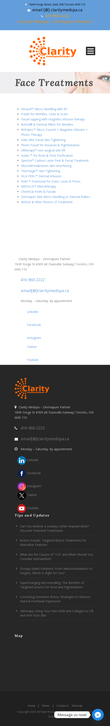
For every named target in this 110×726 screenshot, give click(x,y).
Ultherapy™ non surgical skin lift (43, 150)
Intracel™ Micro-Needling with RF (44, 109)
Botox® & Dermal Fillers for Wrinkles (47, 124)
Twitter (27, 347)
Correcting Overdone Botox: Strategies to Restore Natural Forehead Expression (55, 599)
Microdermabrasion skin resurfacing (46, 166)
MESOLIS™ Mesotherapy (38, 186)
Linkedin (27, 312)
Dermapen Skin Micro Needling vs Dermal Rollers (55, 197)
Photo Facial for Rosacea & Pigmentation (50, 145)
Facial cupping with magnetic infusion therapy (53, 119)
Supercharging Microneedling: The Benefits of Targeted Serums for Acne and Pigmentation (52, 585)
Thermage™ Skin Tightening (40, 171)
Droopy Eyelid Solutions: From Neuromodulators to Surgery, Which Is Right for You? (56, 571)
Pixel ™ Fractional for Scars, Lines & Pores (50, 181)
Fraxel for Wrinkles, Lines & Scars (44, 114)
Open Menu (90, 51)
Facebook (29, 325)
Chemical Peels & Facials (38, 191)
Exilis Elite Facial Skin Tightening (43, 140)
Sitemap (77, 706)
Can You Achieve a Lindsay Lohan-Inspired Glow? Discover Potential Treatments (54, 528)
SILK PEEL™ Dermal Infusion (41, 176)
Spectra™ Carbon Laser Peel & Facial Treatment (55, 160)
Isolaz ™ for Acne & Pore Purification (47, 155)
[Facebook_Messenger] (98, 715)
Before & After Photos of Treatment (47, 202)
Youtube (28, 360)
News (45, 706)
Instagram (29, 338)
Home (32, 706)
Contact (62, 706)
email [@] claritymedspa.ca (57, 9)
